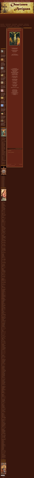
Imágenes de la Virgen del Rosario (3, 154)
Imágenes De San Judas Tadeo (3, 139)
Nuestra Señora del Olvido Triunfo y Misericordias (3, 298)
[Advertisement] (17, 19)
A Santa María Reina (3, 215)
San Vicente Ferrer (3, 370)
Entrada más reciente (9, 164)
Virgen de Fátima (3, 433)
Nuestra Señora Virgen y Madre (2, 290)
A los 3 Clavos (2, 234)
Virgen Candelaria (3, 423)
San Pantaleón (2, 361)
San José (2, 339)
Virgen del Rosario (3, 455)
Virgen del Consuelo (3, 452)
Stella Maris (2, 422)
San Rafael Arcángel (3, 363)
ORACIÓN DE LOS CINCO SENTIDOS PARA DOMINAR (5, 121)
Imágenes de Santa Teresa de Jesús (3, 148)
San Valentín (2, 369)
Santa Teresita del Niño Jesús (3, 405)
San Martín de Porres (3, 352)
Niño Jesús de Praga (3, 284)
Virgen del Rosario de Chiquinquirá (3, 456)
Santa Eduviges (2, 379)
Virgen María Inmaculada (2, 429)
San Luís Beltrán (3, 348)
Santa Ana (2, 372)
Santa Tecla (2, 403)
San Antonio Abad (3, 314)
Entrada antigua (20, 164)
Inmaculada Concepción (2, 269)
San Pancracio (2, 360)
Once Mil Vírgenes (3, 299)
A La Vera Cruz (2, 212)
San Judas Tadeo (3, 345)
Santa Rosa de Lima (3, 402)
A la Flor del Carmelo (3, 222)
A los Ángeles (2, 237)
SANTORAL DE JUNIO (8, 25)
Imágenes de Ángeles (3, 155)
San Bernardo (2, 318)
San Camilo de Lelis (3, 321)
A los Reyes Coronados (2, 235)
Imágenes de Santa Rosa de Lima (3, 147)
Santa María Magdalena (2, 392)
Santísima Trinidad (3, 417)
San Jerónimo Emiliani (3, 336)
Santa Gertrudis (2, 382)
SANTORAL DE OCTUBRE (3, 26)
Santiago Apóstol (3, 409)
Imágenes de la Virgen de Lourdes (3, 153)
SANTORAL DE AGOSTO (19, 25)
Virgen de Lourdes (3, 435)
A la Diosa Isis (2, 219)
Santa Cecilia (2, 377)
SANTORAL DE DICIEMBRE (16, 26)
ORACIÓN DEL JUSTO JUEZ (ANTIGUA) (5, 68)
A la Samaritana (2, 227)
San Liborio (2, 346)
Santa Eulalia (2, 380)
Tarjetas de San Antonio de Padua (3, 162)
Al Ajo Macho (2, 239)
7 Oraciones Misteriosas (2, 206)
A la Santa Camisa (3, 228)
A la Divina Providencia (2, 220)
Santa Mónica (2, 399)
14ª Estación (2, 179)
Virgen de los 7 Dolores (2, 449)
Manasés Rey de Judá (3, 280)
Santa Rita (2, 401)
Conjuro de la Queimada (2, 254)
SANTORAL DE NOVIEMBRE (10, 26)
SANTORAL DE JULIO (13, 25)
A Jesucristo (2, 209)
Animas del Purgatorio (3, 252)
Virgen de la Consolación (2, 441)
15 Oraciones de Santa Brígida (3, 204)
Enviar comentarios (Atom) (12, 165)
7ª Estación (2, 184)
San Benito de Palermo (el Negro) (3, 317)
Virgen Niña (2, 432)
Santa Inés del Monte (3, 384)
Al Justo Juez (2, 244)
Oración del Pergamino (2, 302)
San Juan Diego (2, 341)
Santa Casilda (2, 375)
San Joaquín (2, 337)
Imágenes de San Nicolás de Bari (3, 145)
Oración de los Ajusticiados (2, 301)
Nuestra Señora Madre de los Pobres (3, 289)
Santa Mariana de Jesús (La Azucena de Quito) (3, 389)
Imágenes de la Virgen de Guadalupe (3, 151)
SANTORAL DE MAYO (2, 25)
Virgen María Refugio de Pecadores (3, 430)
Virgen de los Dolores (3, 450)
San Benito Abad (3, 316)
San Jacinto (2, 335)
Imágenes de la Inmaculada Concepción (2, 150)
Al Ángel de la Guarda (3, 250)
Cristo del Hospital (3, 262)
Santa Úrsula (2, 407)
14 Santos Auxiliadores (2, 203)
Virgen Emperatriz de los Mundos (3, 425)
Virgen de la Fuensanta (2, 443)
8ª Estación (2, 185)
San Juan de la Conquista (2, 344)
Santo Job (2, 410)
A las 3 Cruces (2, 232)
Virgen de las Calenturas (2, 446)
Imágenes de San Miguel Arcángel (3, 143)
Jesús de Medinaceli (3, 272)
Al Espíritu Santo (3, 242)
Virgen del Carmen (3, 451)
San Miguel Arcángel (3, 356)
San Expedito (2, 326)
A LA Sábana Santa (3, 211)
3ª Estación (2, 181)
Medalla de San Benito (3, 282)
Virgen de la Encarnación (2, 442)
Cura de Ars (2, 264)
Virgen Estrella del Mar (3, 427)
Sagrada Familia (3, 307)
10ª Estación (2, 176)
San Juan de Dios (3, 343)
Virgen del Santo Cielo (3, 457)
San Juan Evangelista (3, 342)
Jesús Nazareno (3, 271)
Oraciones (2, 300)
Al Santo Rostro (2, 248)
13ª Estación (2, 178)
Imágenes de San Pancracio (3, 146)
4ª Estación (2, 182)
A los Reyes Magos (3, 236)
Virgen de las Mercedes (2, 448)
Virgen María (2, 428)
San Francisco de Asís (3, 328)
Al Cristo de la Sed (3, 240)
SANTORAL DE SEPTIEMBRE (26, 25)
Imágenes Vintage (3, 141)
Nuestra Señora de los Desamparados (3, 295)
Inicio (15, 164)
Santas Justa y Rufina (3, 408)
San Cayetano (2, 323)
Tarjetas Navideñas (3, 160)
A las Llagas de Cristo (3, 233)
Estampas (2, 137)
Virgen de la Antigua (3, 437)
